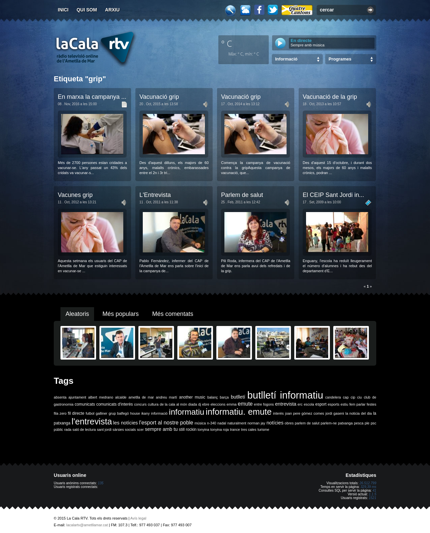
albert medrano (100, 397)
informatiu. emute (238, 411)
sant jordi (104, 429)
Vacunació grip (159, 96)
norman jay (256, 423)
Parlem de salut (242, 195)
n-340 (211, 423)
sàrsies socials (124, 429)
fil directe (76, 413)
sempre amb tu (161, 429)
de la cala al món (173, 404)
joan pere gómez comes (304, 413)
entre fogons (264, 404)
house (135, 413)
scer (140, 429)
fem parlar (357, 404)
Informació (286, 59)
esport (320, 404)
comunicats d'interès (114, 404)
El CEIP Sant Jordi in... (333, 195)
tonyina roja (219, 429)
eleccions (218, 404)
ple (367, 423)
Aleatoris (77, 314)
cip (353, 397)
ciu (359, 397)
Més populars (120, 314)
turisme (263, 429)
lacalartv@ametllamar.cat (87, 525)
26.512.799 (367, 483)
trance (235, 429)
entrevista (286, 404)
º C (226, 43)
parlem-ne (329, 423)
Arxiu (112, 9)
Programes (340, 59)
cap (346, 397)
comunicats (85, 404)
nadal (221, 423)
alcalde (121, 397)
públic (58, 429)
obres (289, 423)
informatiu (186, 411)
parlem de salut (307, 423)
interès (278, 413)
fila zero (60, 413)
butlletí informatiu (285, 395)
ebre (205, 404)
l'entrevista (92, 421)
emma (232, 404)
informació (159, 413)
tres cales (248, 429)
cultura (153, 404)
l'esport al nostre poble (166, 422)
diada (192, 404)
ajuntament (77, 397)
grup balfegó (119, 413)
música (200, 423)
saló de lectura (84, 429)
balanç (212, 397)
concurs (140, 404)
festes (371, 404)
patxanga (345, 423)
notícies (275, 422)
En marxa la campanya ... (92, 96)
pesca (358, 423)
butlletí (238, 397)
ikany (145, 413)
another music (192, 397)
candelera (333, 397)
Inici (63, 9)
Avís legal (138, 518)
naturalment (236, 423)
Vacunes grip (75, 195)
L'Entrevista (155, 195)
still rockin (188, 429)
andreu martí (166, 397)
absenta (60, 397)
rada (67, 429)
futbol (90, 413)
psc (373, 423)
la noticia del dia (358, 413)
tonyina (203, 429)
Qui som (87, 9)
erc (300, 404)
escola (309, 404)
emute (245, 404)
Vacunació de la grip (330, 96)
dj (199, 404)
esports (333, 404)
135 (100, 483)
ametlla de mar (141, 397)
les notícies (125, 422)
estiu (344, 404)
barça (224, 397)
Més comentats (172, 314)
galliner (101, 413)
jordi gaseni (335, 413)
